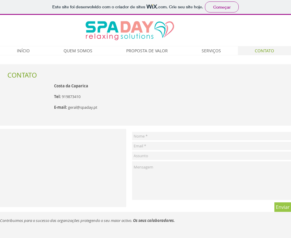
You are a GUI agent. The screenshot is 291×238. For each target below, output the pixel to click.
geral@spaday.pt (82, 107)
